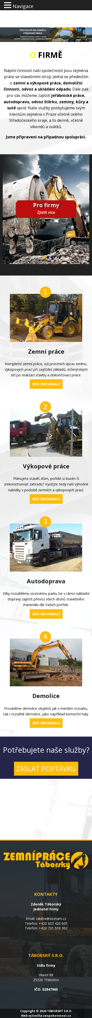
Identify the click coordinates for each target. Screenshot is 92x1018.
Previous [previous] (10, 203)
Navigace (23, 6)
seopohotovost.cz (57, 1016)
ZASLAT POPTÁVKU (46, 768)
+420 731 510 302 (53, 928)
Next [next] (82, 203)
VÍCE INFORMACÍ (46, 384)
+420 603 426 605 (53, 923)
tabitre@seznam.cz (51, 918)
